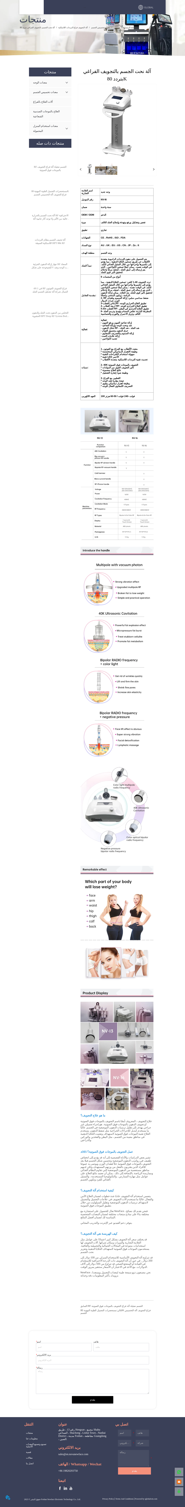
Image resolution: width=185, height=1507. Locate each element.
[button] (84, 7)
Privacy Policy (108, 1499)
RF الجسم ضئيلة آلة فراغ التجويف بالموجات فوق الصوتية (115, 1306)
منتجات (116, 27)
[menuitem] (85, 7)
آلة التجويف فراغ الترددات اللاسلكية (73, 27)
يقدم (92, 1399)
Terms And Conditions (124, 1499)
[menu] (85, 7)
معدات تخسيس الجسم (100, 27)
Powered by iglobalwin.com (146, 1499)
